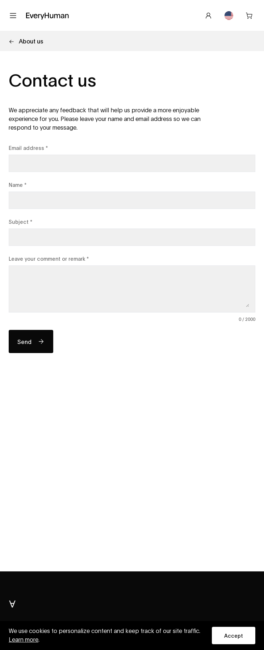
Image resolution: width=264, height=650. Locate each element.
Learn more (23, 640)
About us (26, 41)
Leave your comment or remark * (49, 258)
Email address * (28, 147)
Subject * (20, 221)
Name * (17, 184)
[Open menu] (13, 15)
